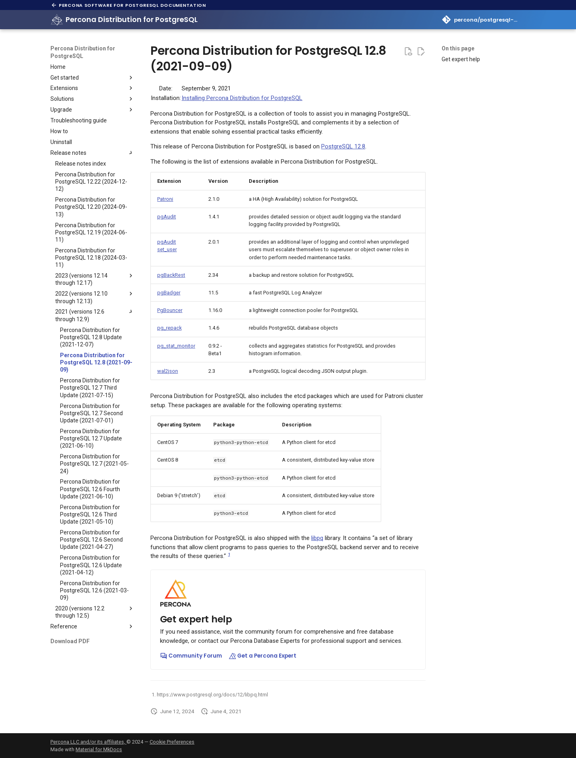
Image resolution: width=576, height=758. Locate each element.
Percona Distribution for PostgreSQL (82, 52)
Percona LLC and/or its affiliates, (88, 742)
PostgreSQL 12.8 (343, 146)
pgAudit (166, 217)
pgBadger (168, 293)
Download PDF (70, 641)
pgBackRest (171, 275)
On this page (458, 48)
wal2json (167, 371)
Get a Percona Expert (262, 656)
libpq (317, 538)
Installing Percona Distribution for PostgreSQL (242, 98)
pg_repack (169, 328)
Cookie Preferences (172, 742)
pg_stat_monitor (176, 346)
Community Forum (191, 656)
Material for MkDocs (99, 749)
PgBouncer (169, 310)
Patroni (165, 199)
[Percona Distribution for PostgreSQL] (57, 20)
